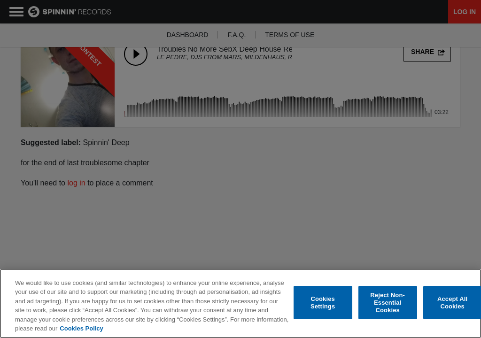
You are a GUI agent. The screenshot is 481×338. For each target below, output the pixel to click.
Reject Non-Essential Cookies (387, 303)
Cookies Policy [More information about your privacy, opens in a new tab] (81, 328)
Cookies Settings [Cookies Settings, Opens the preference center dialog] (322, 303)
